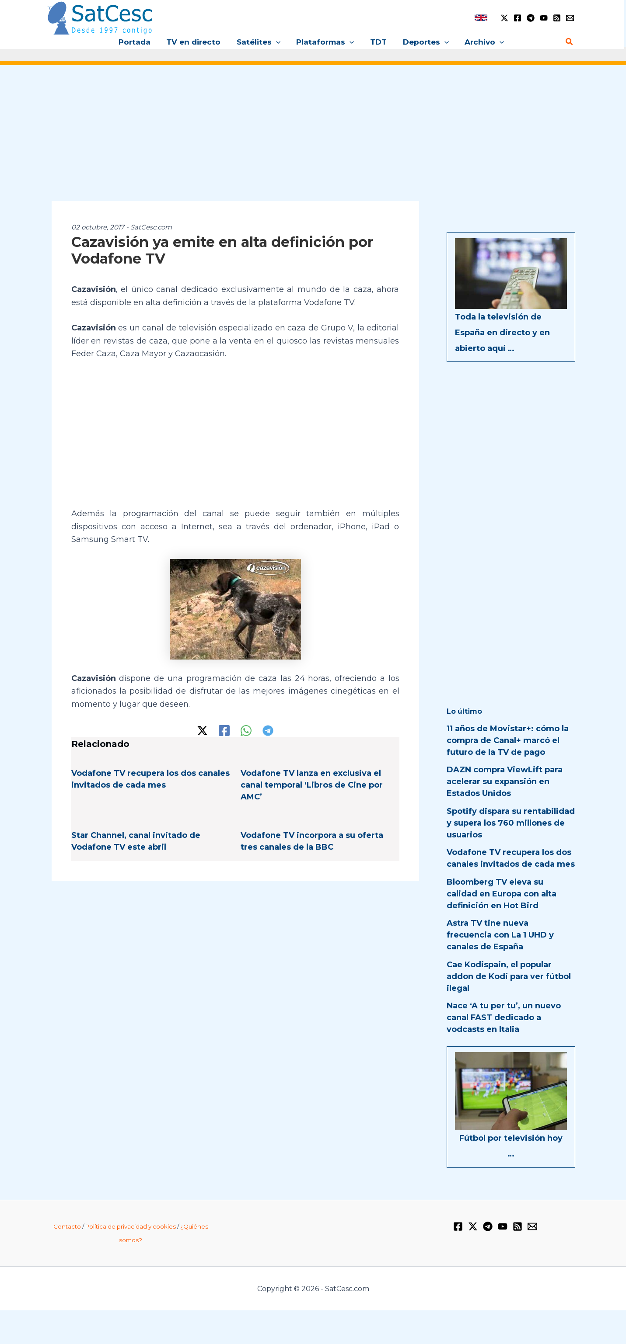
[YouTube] (544, 18)
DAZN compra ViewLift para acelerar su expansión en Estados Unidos (505, 781)
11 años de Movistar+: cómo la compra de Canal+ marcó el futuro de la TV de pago (508, 740)
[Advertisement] (313, 139)
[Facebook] (517, 18)
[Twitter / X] (504, 18)
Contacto (67, 1226)
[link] (481, 17)
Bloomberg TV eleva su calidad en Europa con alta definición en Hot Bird (501, 893)
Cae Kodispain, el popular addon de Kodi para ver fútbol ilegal (509, 976)
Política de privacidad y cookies (130, 1226)
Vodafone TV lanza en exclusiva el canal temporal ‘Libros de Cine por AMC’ (312, 785)
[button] (277, 42)
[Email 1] (570, 18)
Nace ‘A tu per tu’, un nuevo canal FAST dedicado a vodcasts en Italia (504, 1017)
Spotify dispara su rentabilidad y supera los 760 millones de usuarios (511, 823)
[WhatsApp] (246, 730)
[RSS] (557, 18)
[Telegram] (531, 18)
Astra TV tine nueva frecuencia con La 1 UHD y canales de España (500, 935)
